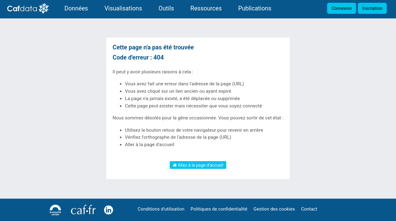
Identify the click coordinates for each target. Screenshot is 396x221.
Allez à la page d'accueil (198, 165)
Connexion (341, 8)
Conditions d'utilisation (161, 209)
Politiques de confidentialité (219, 209)
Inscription (372, 8)
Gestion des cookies (274, 209)
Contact (309, 209)
